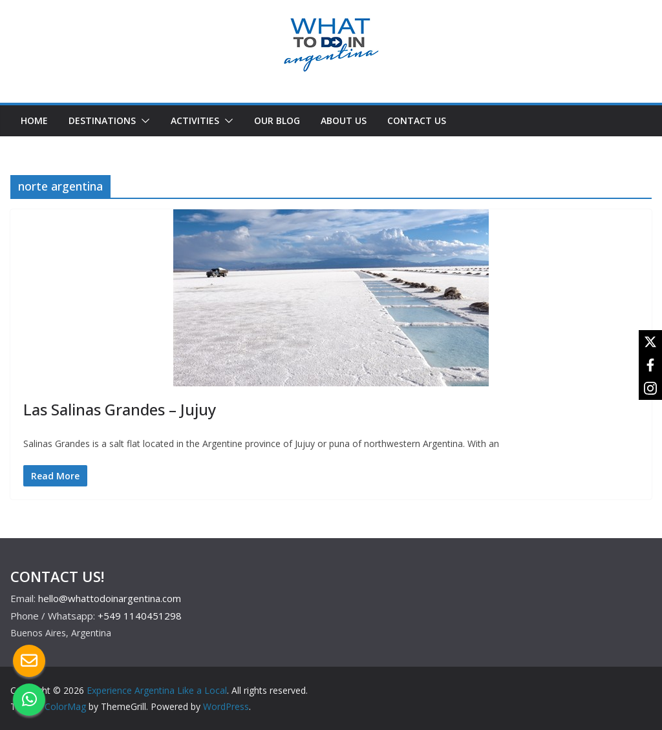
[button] (143, 121)
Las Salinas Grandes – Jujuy (119, 409)
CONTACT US (416, 120)
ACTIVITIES (195, 120)
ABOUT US (344, 120)
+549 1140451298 (140, 615)
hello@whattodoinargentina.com (109, 598)
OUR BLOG (277, 120)
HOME (34, 120)
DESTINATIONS (102, 120)
